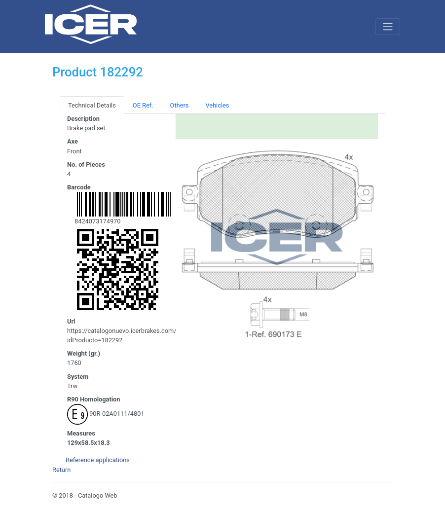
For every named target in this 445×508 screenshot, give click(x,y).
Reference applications (98, 460)
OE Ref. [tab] (143, 105)
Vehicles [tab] (217, 105)
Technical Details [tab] (92, 105)
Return (61, 469)
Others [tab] (179, 105)
